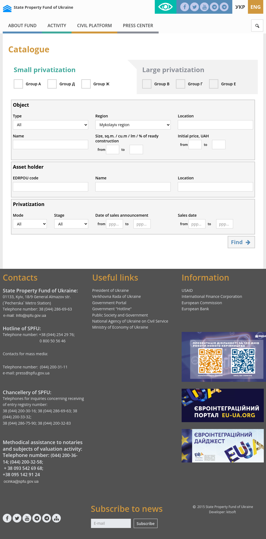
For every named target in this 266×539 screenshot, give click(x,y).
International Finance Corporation (212, 296)
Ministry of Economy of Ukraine (120, 327)
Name (18, 136)
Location (186, 116)
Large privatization (173, 69)
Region (101, 116)
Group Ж (101, 83)
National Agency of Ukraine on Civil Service (130, 321)
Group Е (228, 83)
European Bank (195, 308)
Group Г (195, 83)
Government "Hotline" (111, 308)
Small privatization (45, 69)
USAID (187, 290)
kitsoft (231, 512)
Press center (138, 25)
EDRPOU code (25, 178)
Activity (56, 25)
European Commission (202, 302)
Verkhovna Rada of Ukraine (116, 296)
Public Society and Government (120, 315)
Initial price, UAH (193, 136)
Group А (33, 83)
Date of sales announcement (121, 215)
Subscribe (146, 523)
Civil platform (94, 25)
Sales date (187, 215)
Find (241, 242)
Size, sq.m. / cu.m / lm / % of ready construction (126, 138)
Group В (161, 83)
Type (17, 116)
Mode (18, 215)
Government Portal (109, 302)
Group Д (67, 83)
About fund (22, 25)
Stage (59, 215)
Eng (255, 7)
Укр (240, 7)
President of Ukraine (110, 290)
